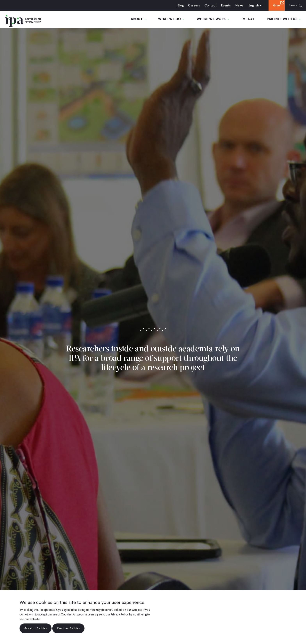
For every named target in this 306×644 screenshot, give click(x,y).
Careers (191, 5)
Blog (178, 5)
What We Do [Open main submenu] (174, 19)
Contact (208, 5)
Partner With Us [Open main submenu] (284, 19)
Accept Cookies (35, 628)
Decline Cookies (68, 628)
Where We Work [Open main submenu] (215, 19)
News (237, 5)
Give (274, 5)
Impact (249, 19)
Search (292, 5)
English (251, 5)
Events (223, 5)
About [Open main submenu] (141, 19)
